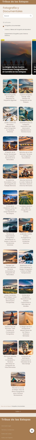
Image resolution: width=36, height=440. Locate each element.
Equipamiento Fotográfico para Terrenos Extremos (15, 34)
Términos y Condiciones (7, 430)
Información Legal (6, 426)
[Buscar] (30, 15)
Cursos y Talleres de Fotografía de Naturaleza (17, 30)
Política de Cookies (6, 433)
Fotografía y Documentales (11, 26)
